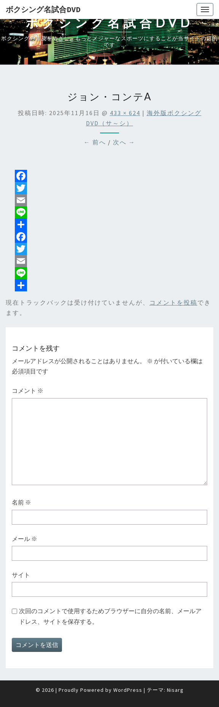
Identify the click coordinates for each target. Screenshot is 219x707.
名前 (21, 502)
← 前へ (95, 142)
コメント (27, 390)
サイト (21, 575)
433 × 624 (125, 113)
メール (24, 539)
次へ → (124, 142)
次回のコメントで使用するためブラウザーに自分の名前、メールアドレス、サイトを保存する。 (110, 616)
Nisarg (175, 689)
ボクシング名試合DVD (43, 9)
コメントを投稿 (173, 302)
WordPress (127, 689)
